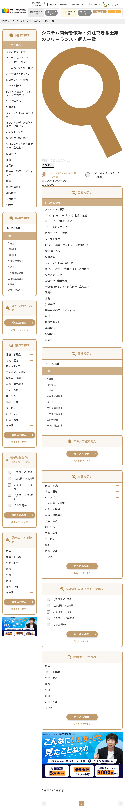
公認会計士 (13, 284)
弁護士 (11, 243)
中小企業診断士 (16, 272)
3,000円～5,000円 (24, 478)
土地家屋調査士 (16, 278)
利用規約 (63, 4)
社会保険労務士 (16, 261)
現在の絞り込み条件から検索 (63, 175)
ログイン (114, 11)
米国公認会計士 (16, 290)
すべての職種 (13, 228)
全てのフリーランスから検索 (107, 175)
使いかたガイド (51, 12)
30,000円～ (20, 505)
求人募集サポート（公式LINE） (38, 4)
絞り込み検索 (19, 322)
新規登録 (99, 11)
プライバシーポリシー (79, 4)
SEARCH (48, 165)
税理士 (11, 266)
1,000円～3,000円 (24, 472)
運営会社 (52, 4)
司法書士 (12, 255)
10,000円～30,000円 (23, 497)
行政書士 (12, 249)
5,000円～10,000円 (23, 487)
